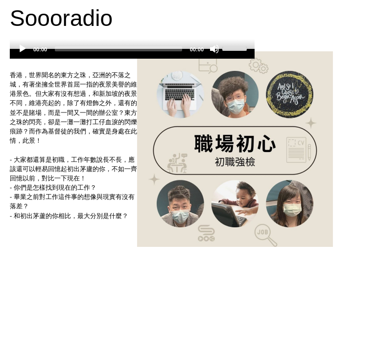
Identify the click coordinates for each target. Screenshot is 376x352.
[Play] (22, 49)
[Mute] (214, 49)
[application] (132, 54)
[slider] (118, 48)
